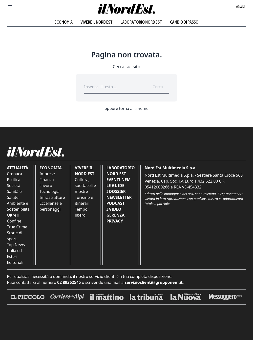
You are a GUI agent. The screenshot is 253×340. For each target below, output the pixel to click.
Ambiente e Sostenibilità (18, 206)
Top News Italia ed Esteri (16, 250)
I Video (113, 209)
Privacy (114, 221)
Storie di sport (14, 235)
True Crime (17, 227)
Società (13, 185)
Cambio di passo (184, 22)
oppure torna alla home (126, 108)
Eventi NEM (118, 179)
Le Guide (115, 185)
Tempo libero (81, 212)
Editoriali (15, 262)
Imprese (47, 173)
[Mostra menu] (10, 7)
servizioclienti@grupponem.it (154, 282)
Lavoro (46, 185)
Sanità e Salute (14, 194)
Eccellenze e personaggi (51, 206)
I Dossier (116, 191)
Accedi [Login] (240, 6)
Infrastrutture (52, 197)
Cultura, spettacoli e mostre (85, 185)
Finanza (47, 179)
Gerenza (115, 215)
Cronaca (14, 173)
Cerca (157, 86)
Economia (64, 22)
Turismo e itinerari (84, 200)
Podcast (115, 203)
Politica (13, 179)
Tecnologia (50, 191)
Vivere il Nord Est (97, 22)
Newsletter (119, 197)
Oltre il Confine (14, 218)
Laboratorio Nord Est (141, 22)
